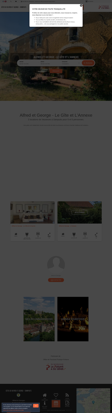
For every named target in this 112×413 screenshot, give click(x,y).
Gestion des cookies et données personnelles (13, 410)
